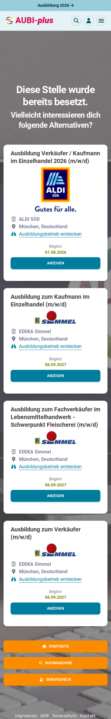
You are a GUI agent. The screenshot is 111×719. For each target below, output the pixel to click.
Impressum (26, 715)
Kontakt (88, 715)
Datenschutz (64, 715)
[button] (101, 21)
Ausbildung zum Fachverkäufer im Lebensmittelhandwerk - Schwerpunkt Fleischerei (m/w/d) (55, 417)
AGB (44, 715)
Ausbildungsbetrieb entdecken (50, 234)
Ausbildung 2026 (56, 5)
